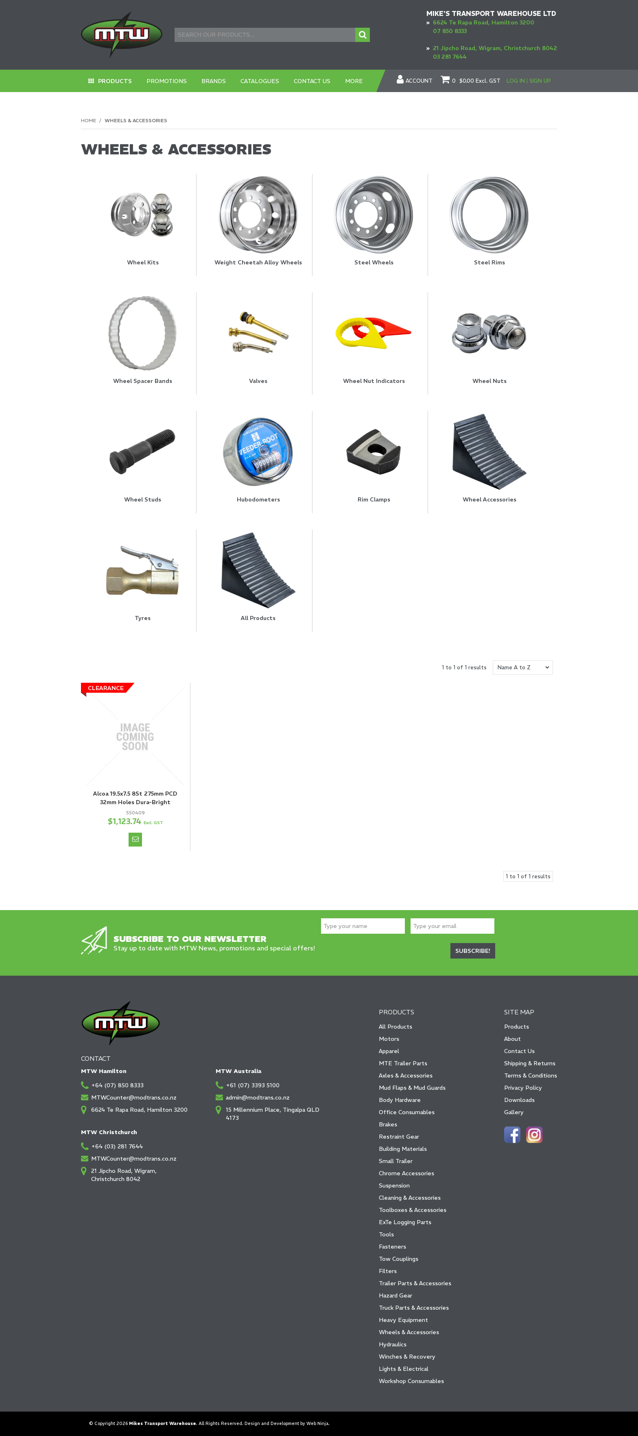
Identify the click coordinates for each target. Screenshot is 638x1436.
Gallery (514, 1112)
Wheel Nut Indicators (374, 381)
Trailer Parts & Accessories (415, 1283)
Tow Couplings (398, 1258)
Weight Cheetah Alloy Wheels (258, 262)
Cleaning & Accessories (410, 1197)
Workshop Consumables (411, 1381)
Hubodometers (258, 499)
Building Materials (403, 1148)
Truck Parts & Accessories (414, 1307)
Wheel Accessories (489, 499)
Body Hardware (400, 1100)
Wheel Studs (142, 499)
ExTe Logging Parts (405, 1222)
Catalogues (259, 81)
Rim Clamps (374, 499)
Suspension (394, 1185)
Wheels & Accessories (409, 1332)
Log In (516, 81)
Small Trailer (396, 1161)
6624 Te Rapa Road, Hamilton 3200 (483, 22)
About (512, 1038)
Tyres (143, 618)
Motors (389, 1038)
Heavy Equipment (403, 1320)
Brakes (388, 1124)
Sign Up (540, 81)
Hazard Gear (395, 1295)
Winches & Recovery (407, 1356)
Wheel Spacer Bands (142, 381)
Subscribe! (472, 950)
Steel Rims (489, 262)
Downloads (519, 1100)
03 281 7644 (450, 56)
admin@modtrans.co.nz (258, 1097)
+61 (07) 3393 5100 (253, 1085)
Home (88, 120)
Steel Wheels (373, 262)
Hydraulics (392, 1344)
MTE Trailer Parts (403, 1063)
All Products (258, 618)
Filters (388, 1271)
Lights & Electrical (403, 1368)
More (354, 81)
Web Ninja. (318, 1423)
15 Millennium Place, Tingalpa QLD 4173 (272, 1114)
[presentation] (383, 952)
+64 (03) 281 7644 (117, 1146)
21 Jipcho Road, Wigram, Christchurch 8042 (495, 48)
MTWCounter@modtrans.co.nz (134, 1097)
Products (115, 81)
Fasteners (392, 1246)
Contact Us (312, 81)
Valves (258, 381)
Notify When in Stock (135, 840)
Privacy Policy (523, 1087)
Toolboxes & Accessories (412, 1210)
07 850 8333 (450, 31)
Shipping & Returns (529, 1063)
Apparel (389, 1051)
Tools (386, 1234)
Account (419, 81)
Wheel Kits (143, 262)
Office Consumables (407, 1112)
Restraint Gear (399, 1136)
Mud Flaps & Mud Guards (412, 1087)
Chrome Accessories (406, 1173)
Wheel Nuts (489, 381)
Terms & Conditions (530, 1075)
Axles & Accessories (406, 1075)
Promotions (166, 81)
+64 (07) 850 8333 (117, 1085)
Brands (213, 81)
